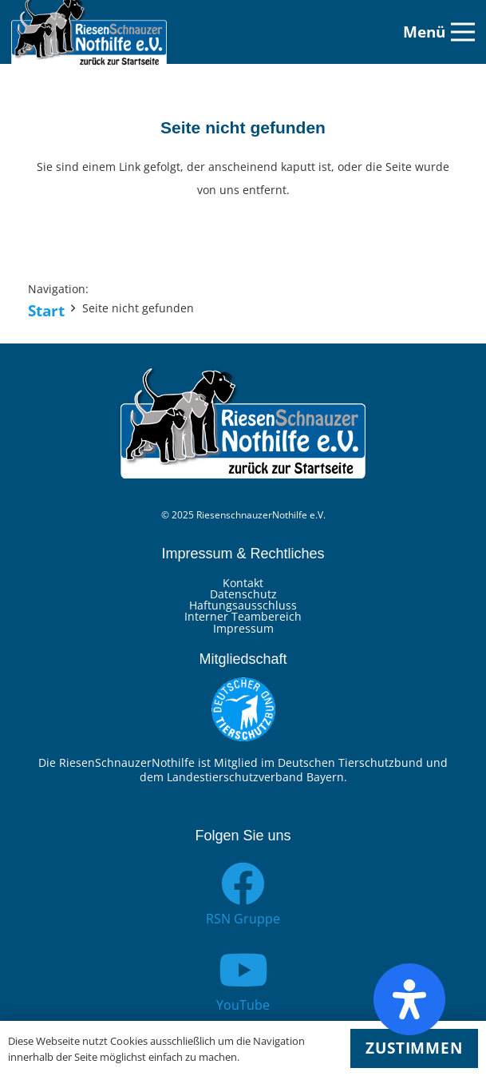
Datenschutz (243, 594)
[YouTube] (243, 970)
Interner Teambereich (243, 616)
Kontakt (243, 582)
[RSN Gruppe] (243, 884)
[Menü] (439, 32)
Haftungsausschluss (243, 605)
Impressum (243, 628)
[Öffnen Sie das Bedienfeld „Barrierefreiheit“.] (409, 999)
